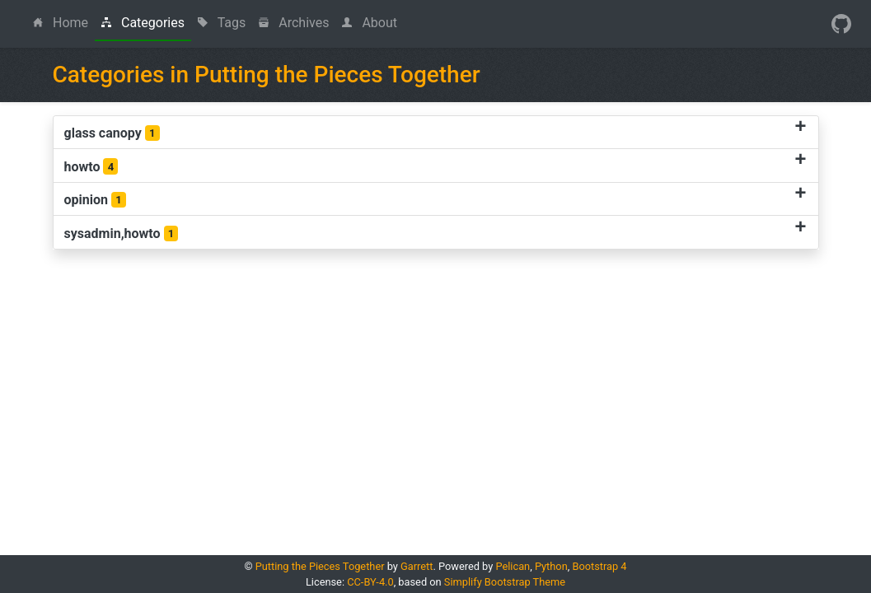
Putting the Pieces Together (320, 566)
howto (91, 166)
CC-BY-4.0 (370, 582)
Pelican (512, 566)
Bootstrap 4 (599, 566)
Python (551, 566)
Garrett (416, 566)
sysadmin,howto (121, 234)
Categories (143, 22)
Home (64, 21)
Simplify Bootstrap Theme (504, 582)
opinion (95, 200)
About (369, 22)
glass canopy (112, 133)
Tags (222, 22)
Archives (294, 22)
